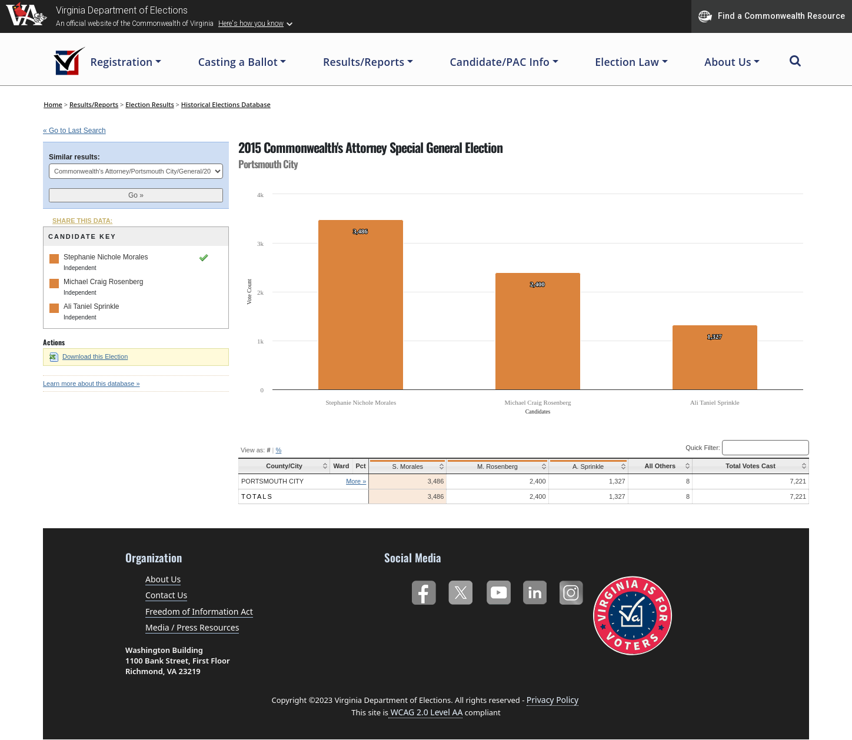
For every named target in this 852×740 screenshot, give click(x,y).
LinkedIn (535, 590)
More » (358, 481)
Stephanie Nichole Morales (106, 257)
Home (53, 104)
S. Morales (408, 466)
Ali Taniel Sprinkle (91, 306)
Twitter (460, 590)
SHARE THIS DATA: (82, 220)
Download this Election (88, 356)
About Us (163, 579)
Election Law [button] (627, 62)
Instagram (573, 590)
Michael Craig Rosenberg (103, 282)
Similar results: (74, 157)
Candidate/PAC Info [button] (500, 62)
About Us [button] (727, 62)
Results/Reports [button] (363, 62)
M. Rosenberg (494, 466)
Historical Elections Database (226, 104)
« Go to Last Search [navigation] (74, 130)
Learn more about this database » (91, 383)
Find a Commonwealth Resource (771, 16)
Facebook (423, 590)
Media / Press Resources (192, 627)
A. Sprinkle (582, 466)
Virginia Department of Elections (122, 10)
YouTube (498, 590)
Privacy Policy (552, 699)
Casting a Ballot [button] (238, 62)
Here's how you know (251, 23)
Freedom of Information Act (199, 611)
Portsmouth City (272, 481)
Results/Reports (93, 104)
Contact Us (166, 595)
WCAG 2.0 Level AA (425, 712)
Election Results (149, 104)
